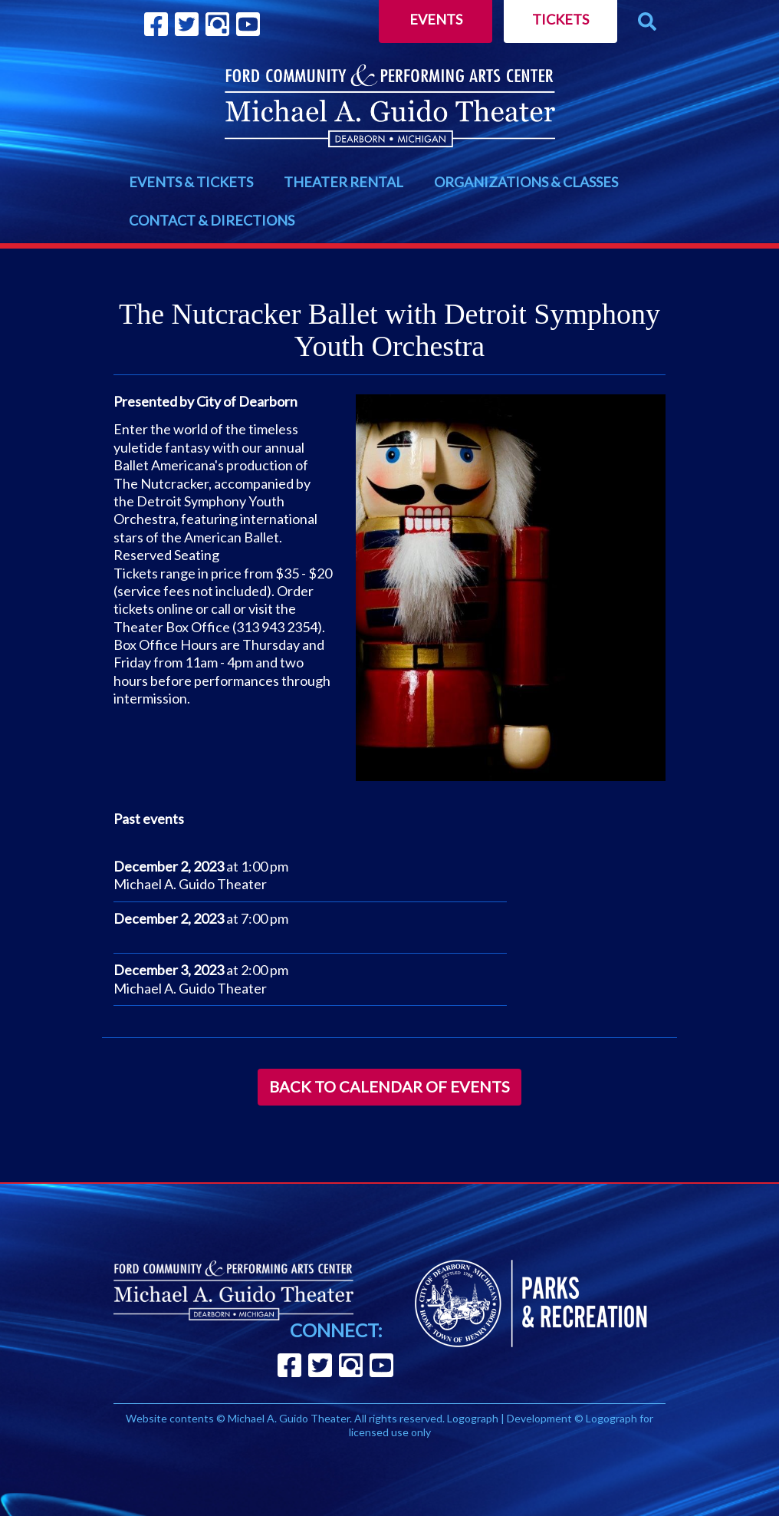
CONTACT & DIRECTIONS (211, 220)
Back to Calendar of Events (389, 1086)
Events (435, 19)
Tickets (560, 19)
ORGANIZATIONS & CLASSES (526, 181)
